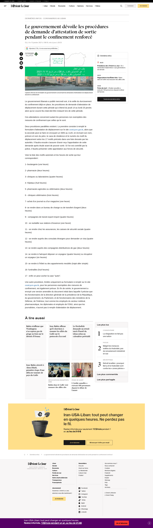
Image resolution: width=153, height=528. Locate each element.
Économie (61, 6)
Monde (52, 6)
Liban (46, 6)
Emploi (107, 477)
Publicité (107, 473)
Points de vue (56, 473)
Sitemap (107, 480)
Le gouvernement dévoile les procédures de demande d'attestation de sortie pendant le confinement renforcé (78, 454)
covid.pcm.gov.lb (76, 130)
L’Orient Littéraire (110, 492)
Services (89, 6)
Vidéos (97, 6)
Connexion (130, 6)
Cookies (107, 468)
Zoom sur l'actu (83, 468)
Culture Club (82, 473)
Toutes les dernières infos (111, 99)
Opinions (80, 6)
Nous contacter (110, 465)
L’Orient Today (109, 495)
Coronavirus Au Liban (54, 18)
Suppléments (109, 475)
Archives (107, 487)
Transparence (57, 480)
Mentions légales (110, 470)
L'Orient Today (21, 1)
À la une (81, 465)
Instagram (84, 494)
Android (83, 506)
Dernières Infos (33, 18)
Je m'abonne (121, 523)
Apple (83, 503)
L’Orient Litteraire (35, 1)
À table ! (46, 1)
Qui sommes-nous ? (111, 463)
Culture (72, 6)
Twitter (83, 491)
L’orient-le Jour (9, 1)
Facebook (84, 488)
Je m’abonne (143, 6)
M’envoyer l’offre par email (99, 442)
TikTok (83, 500)
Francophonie (57, 482)
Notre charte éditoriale (59, 477)
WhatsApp (84, 509)
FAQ (106, 482)
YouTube (84, 497)
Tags (106, 485)
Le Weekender (83, 470)
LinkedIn (84, 512)
